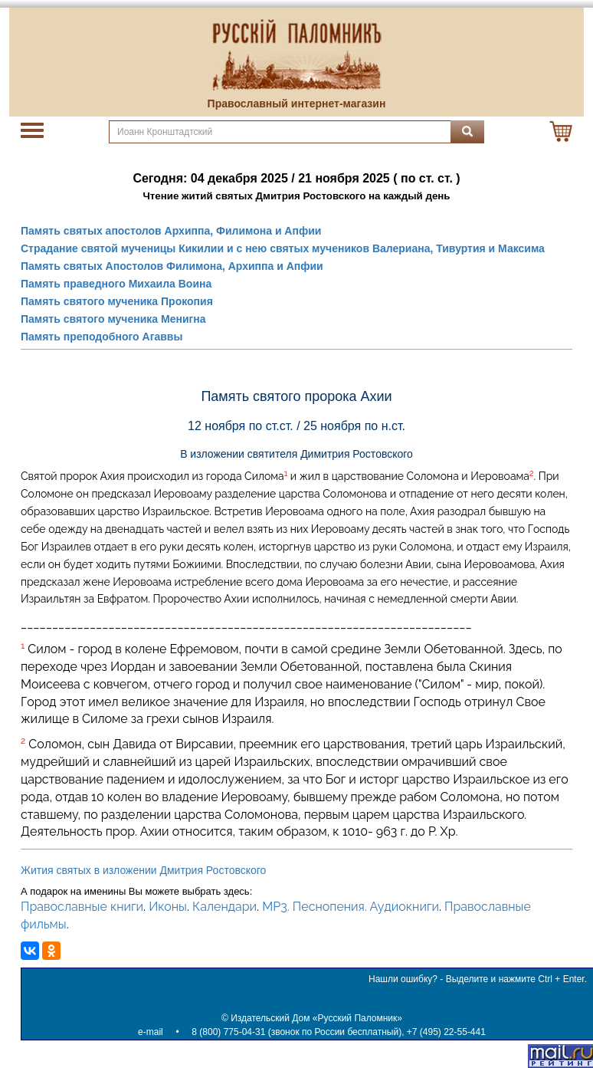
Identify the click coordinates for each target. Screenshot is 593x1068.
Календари (224, 906)
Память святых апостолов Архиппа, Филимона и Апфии (171, 231)
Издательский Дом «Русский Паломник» (316, 1018)
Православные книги (82, 906)
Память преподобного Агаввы (101, 336)
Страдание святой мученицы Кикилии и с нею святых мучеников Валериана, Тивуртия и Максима (283, 248)
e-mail (150, 1032)
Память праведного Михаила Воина (116, 284)
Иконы (168, 906)
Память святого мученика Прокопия (117, 301)
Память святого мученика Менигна (113, 319)
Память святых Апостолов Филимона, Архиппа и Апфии (172, 266)
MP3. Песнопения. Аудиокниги (350, 906)
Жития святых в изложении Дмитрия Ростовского (143, 870)
